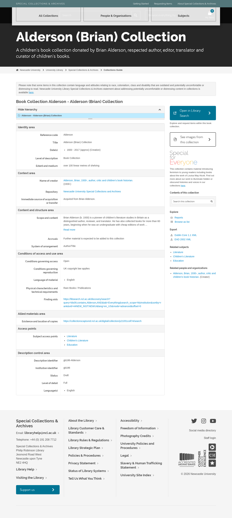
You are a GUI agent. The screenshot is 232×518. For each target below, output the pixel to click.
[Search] (95, 15)
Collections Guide (113, 70)
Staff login (210, 437)
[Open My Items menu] (210, 15)
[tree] (90, 115)
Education (72, 344)
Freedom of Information (138, 428)
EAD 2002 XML (180, 239)
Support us (27, 489)
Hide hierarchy (27, 109)
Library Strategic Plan (84, 448)
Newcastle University (30, 70)
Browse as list (179, 221)
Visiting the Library (30, 477)
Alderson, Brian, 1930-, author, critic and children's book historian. (98, 180)
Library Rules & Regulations (88, 440)
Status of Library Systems (87, 471)
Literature (72, 336)
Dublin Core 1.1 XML (183, 235)
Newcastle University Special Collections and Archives (92, 191)
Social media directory (202, 430)
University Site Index (135, 475)
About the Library (81, 420)
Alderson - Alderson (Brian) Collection (39, 116)
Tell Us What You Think (85, 478)
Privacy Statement (81, 463)
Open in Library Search (187, 113)
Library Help (25, 469)
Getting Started (141, 3)
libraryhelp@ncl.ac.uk (40, 433)
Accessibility (129, 420)
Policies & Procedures (84, 455)
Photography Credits (135, 436)
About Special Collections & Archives (197, 3)
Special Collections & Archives (40, 3)
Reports (176, 217)
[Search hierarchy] (193, 201)
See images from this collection (188, 139)
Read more (69, 229)
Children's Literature (77, 340)
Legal (124, 455)
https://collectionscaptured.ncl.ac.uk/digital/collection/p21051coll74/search (102, 321)
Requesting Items (163, 3)
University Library (54, 70)
